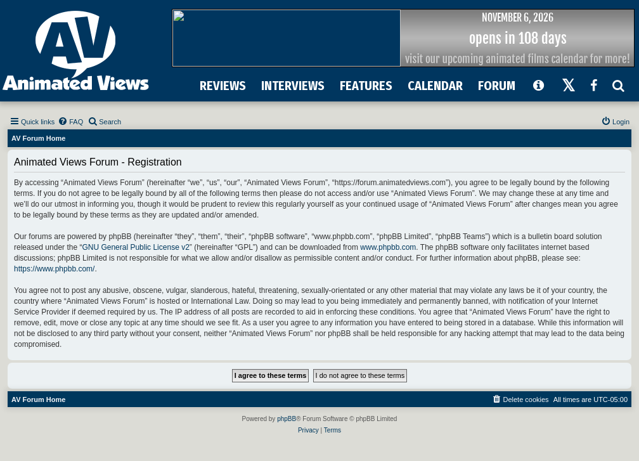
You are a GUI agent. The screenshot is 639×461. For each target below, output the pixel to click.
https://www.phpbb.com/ (54, 268)
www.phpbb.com (388, 247)
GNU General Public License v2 (135, 247)
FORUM (496, 85)
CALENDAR (435, 85)
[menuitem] (70, 121)
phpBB (286, 418)
